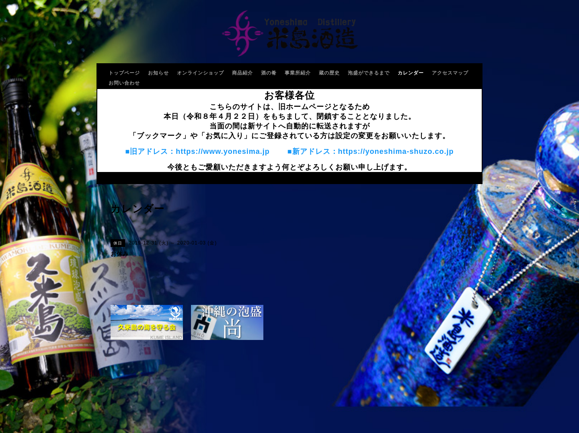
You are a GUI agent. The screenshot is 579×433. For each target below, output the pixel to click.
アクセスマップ (450, 73)
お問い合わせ (124, 83)
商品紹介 (242, 73)
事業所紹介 (298, 73)
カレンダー (411, 73)
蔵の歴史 (329, 73)
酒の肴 (269, 73)
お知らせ (158, 73)
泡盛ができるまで (369, 73)
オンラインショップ (200, 73)
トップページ (124, 73)
